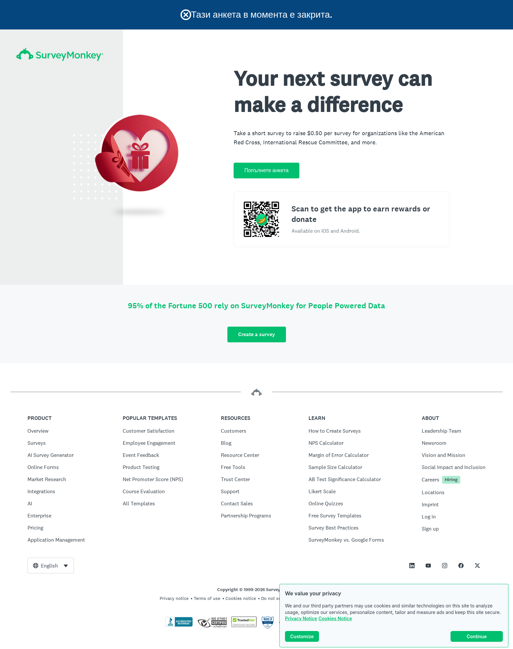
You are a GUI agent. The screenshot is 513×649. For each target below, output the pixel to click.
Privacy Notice (301, 618)
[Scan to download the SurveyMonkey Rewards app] (261, 219)
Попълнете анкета (266, 170)
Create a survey (256, 334)
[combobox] (50, 565)
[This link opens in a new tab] (412, 565)
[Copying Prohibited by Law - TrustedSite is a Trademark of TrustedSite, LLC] (243, 625)
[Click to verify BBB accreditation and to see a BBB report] (179, 625)
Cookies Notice (335, 618)
